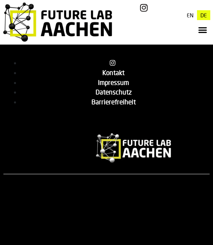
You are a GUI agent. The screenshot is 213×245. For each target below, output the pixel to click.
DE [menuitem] (203, 15)
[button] (203, 30)
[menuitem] (190, 15)
